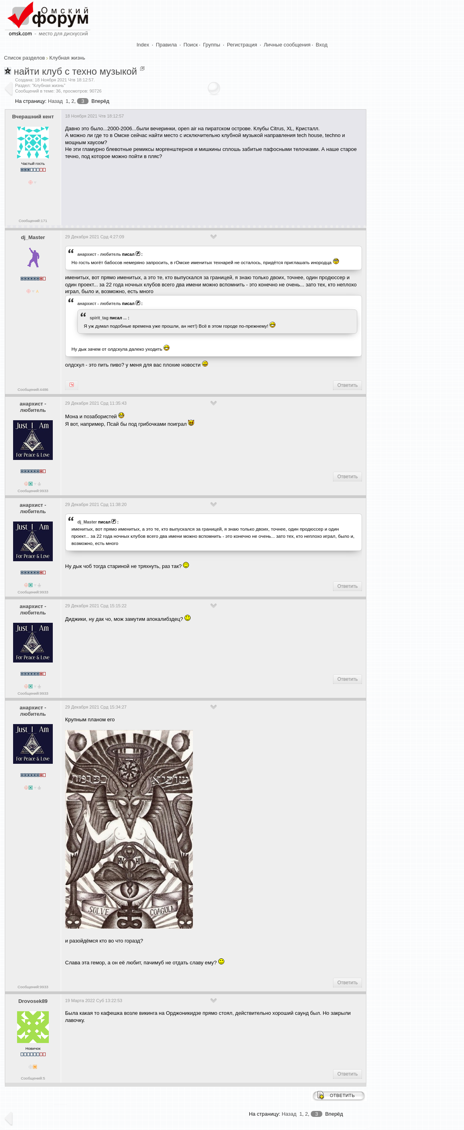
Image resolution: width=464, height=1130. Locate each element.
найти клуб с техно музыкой (75, 71)
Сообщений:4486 (32, 389)
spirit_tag (99, 317)
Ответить (347, 385)
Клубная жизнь (67, 58)
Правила (166, 45)
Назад (55, 101)
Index (143, 45)
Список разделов (24, 58)
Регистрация (242, 45)
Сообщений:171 (33, 220)
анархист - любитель (99, 254)
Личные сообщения (287, 45)
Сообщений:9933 (32, 491)
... (125, 317)
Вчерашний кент (33, 117)
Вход (321, 45)
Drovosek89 (33, 1001)
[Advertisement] (209, 190)
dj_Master (33, 237)
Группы (211, 45)
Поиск (190, 45)
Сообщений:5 (33, 1078)
